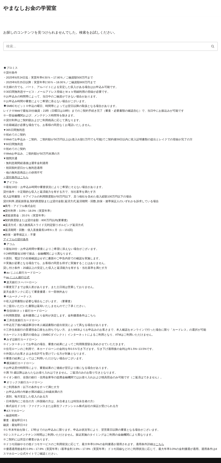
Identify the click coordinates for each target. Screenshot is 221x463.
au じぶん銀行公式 (18, 277)
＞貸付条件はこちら (15, 177)
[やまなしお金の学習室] (29, 8)
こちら (160, 444)
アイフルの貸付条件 (15, 239)
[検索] (105, 46)
